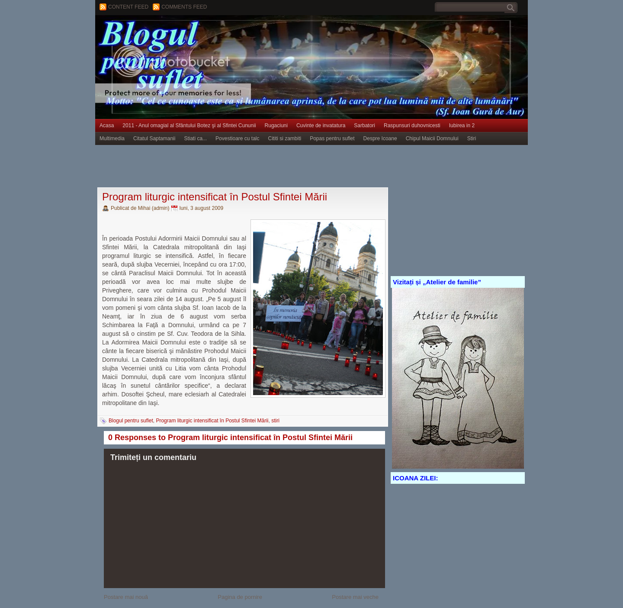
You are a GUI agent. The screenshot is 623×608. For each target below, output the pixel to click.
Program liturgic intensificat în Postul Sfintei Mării (214, 197)
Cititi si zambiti (285, 138)
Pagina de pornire (240, 597)
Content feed (128, 7)
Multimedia (112, 138)
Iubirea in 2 (462, 125)
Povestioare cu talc (237, 138)
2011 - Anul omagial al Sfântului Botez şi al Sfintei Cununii (189, 125)
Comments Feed (184, 7)
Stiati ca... (195, 138)
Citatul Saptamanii (154, 138)
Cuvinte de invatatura (320, 125)
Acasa (107, 125)
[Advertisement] (252, 166)
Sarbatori (364, 125)
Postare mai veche (355, 597)
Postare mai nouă (126, 597)
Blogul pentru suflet (131, 421)
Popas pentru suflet (332, 138)
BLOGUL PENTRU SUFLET (192, 32)
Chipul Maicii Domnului (432, 138)
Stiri (471, 138)
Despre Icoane (380, 138)
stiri (275, 421)
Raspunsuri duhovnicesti (412, 125)
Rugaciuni (276, 125)
